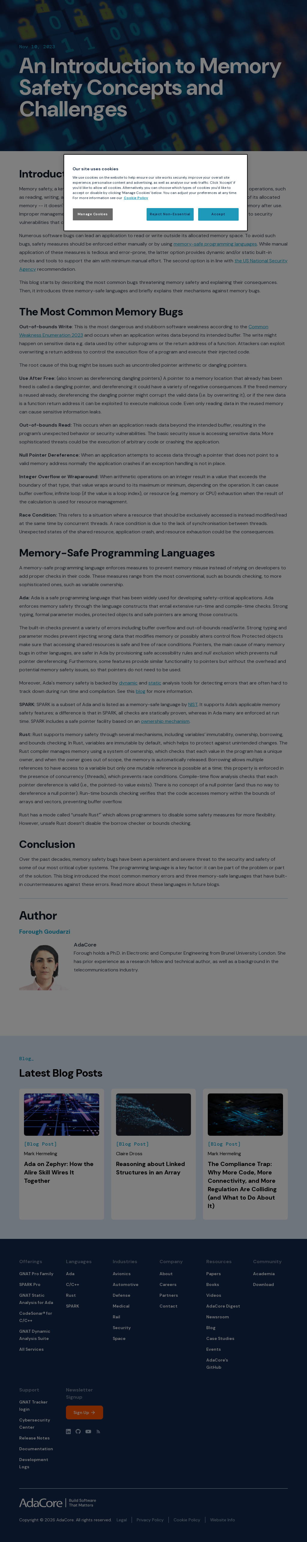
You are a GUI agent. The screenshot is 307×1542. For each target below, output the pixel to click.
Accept (218, 214)
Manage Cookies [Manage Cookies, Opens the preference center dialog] (93, 214)
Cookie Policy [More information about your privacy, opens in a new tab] (136, 198)
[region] (156, 192)
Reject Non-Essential (170, 214)
